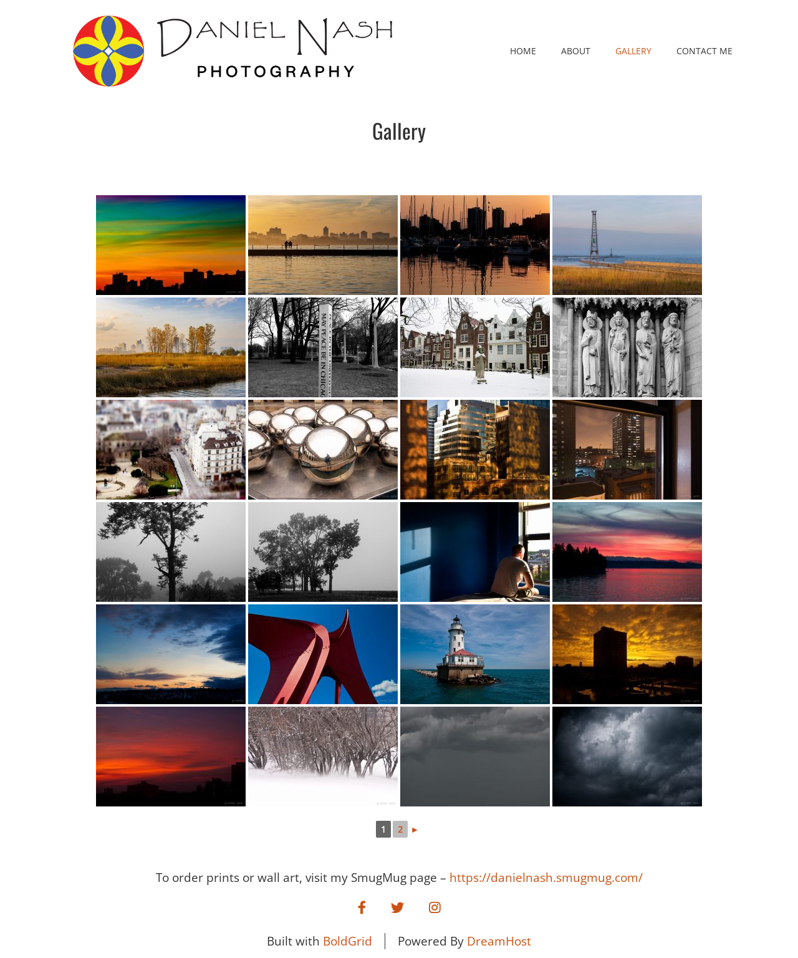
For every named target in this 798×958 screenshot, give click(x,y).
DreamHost (499, 941)
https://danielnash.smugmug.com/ (546, 877)
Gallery (633, 51)
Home (523, 51)
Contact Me (704, 51)
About (575, 51)
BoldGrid (347, 941)
